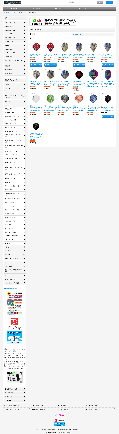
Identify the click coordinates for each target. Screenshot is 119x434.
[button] (104, 9)
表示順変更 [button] (77, 34)
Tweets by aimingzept (10, 288)
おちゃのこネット (56, 432)
